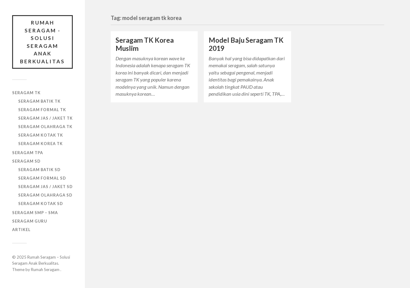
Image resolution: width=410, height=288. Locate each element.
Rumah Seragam (45, 269)
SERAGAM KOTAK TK (40, 135)
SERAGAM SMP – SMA (35, 212)
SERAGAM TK (26, 92)
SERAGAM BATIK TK (39, 101)
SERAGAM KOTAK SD (40, 203)
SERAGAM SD (26, 161)
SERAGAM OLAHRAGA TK (45, 126)
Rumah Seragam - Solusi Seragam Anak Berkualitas (42, 42)
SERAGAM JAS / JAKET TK (45, 118)
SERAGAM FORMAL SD (42, 178)
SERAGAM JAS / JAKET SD (45, 186)
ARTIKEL (21, 229)
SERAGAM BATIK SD (39, 169)
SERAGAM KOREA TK (40, 143)
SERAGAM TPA (27, 152)
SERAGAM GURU (29, 221)
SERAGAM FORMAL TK (42, 109)
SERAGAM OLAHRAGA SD (45, 195)
